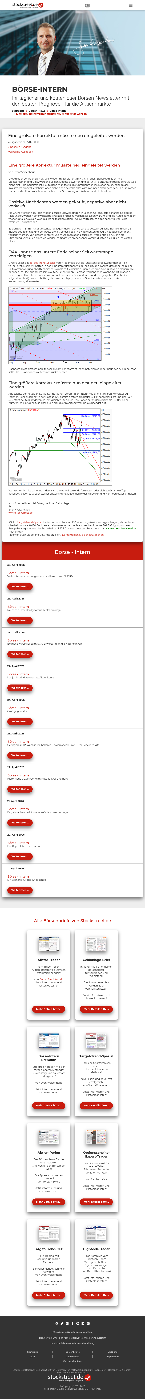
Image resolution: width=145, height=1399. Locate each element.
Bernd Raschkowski (51, 979)
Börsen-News (37, 110)
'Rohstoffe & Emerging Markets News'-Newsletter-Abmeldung (72, 1338)
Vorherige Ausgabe (19, 151)
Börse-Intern (58, 110)
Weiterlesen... (20, 586)
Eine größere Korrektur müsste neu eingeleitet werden (51, 113)
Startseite (18, 110)
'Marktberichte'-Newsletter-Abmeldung (72, 1343)
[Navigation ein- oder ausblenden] (130, 5)
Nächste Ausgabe (20, 147)
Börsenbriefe (73, 1352)
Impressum (112, 1356)
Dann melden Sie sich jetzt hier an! (83, 534)
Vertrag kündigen (72, 1361)
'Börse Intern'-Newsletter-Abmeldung (72, 1332)
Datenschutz (72, 1356)
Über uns (112, 1352)
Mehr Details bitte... (48, 1009)
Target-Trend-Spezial (42, 262)
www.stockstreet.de (21, 512)
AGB (32, 1356)
